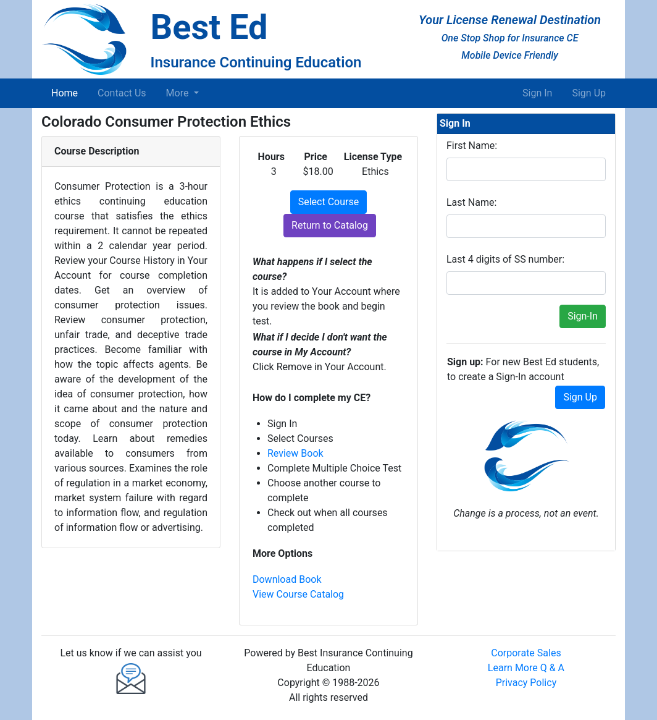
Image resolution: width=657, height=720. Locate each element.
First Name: (471, 145)
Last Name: (471, 202)
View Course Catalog (298, 594)
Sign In (537, 93)
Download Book (287, 579)
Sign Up (589, 93)
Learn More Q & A (526, 668)
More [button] (178, 93)
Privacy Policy (526, 682)
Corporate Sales (526, 653)
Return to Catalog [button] (329, 225)
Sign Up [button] (580, 397)
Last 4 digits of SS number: (505, 259)
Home (67, 92)
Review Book (295, 453)
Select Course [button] (328, 202)
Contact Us (122, 93)
